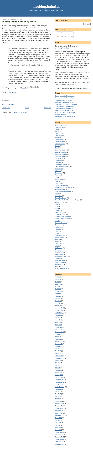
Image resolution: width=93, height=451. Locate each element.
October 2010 (59, 355)
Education (58, 171)
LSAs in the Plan (59, 202)
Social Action (58, 243)
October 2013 (59, 310)
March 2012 (58, 339)
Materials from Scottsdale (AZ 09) (64, 110)
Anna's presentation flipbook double (64, 96)
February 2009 (59, 403)
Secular (57, 231)
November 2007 (59, 439)
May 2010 (58, 367)
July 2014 (57, 298)
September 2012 (59, 334)
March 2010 (58, 372)
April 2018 (58, 277)
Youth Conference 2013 (61, 268)
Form (56, 177)
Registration (58, 227)
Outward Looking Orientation (63, 216)
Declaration (58, 162)
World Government (60, 260)
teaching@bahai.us (62, 48)
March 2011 (58, 353)
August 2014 (58, 296)
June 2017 (58, 279)
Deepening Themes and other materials (66, 104)
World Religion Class (61, 262)
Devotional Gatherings (61, 164)
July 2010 (57, 363)
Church (57, 148)
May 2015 (58, 286)
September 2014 (59, 293)
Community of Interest (61, 156)
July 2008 (57, 420)
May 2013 (58, 320)
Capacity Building (60, 141)
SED (56, 233)
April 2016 (58, 282)
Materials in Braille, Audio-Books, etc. (65, 112)
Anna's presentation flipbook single (64, 98)
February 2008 (59, 432)
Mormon (57, 206)
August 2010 (58, 360)
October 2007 (59, 441)
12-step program (59, 125)
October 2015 (59, 284)
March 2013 (58, 324)
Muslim (57, 208)
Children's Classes (60, 143)
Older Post (47, 108)
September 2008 (59, 415)
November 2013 (59, 308)
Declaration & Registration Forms (64, 102)
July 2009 (57, 391)
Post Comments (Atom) (20, 112)
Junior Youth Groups (60, 198)
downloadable (59, 168)
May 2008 (58, 425)
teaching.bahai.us (46, 7)
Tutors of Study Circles (61, 256)
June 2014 (58, 301)
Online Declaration (60, 214)
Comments (61, 36)
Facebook (58, 175)
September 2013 (59, 312)
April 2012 (58, 336)
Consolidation (12, 92)
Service (57, 241)
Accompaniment (59, 127)
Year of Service (59, 264)
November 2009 (59, 382)
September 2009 (59, 387)
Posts (59, 33)
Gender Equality (59, 179)
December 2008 (59, 408)
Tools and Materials (60, 114)
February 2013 (59, 327)
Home (27, 108)
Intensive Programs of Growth (63, 191)
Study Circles (58, 248)
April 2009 (58, 398)
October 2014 (59, 291)
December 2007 (59, 437)
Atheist (57, 131)
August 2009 (58, 389)
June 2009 (58, 394)
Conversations (59, 160)
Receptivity (58, 225)
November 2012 (59, 332)
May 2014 (58, 303)
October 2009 (59, 384)
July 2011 (57, 348)
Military (57, 204)
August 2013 (58, 315)
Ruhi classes (58, 229)
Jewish (57, 193)
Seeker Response (60, 235)
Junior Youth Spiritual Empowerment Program (67, 200)
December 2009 (59, 379)
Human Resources (60, 189)
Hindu (56, 181)
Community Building (60, 154)
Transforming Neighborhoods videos (65, 116)
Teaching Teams (59, 252)
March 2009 (58, 401)
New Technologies (60, 212)
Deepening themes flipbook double (64, 106)
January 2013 (59, 329)
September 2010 (59, 358)
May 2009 (58, 396)
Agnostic (57, 129)
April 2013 (58, 322)
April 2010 (58, 370)
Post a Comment (8, 104)
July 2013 (57, 317)
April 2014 (58, 305)
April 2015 (58, 289)
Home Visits (58, 183)
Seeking (57, 239)
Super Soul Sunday (60, 250)
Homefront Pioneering (61, 185)
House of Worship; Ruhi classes (63, 187)
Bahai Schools (59, 135)
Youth (56, 266)
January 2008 (59, 434)
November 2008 (59, 410)
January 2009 (59, 406)
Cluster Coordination (60, 150)
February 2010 (59, 375)
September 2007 (59, 444)
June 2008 (58, 422)
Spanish (57, 246)
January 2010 (59, 377)
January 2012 (59, 344)
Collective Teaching (60, 152)
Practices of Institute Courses (63, 218)
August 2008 (58, 418)
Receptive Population (61, 223)
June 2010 (58, 365)
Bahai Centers (59, 133)
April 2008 (58, 427)
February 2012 (59, 341)
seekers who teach (60, 237)
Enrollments (58, 173)
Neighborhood (59, 210)
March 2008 (58, 430)
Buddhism (58, 137)
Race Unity (58, 221)
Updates (57, 258)
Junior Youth (58, 196)
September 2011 (59, 346)
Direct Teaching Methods (62, 166)
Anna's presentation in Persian (63, 100)
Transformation (59, 254)
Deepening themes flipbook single (64, 108)
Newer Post (6, 108)
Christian (57, 146)
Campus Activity (59, 139)
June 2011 (58, 351)
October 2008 (59, 413)
